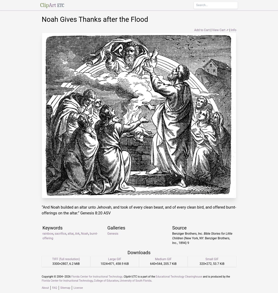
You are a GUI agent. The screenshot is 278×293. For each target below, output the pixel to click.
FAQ (54, 287)
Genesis (112, 233)
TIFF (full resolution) (66, 259)
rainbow (47, 233)
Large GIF (114, 259)
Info (233, 30)
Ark (77, 233)
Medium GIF (163, 259)
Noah (84, 233)
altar (71, 233)
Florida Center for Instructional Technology (96, 276)
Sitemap (65, 287)
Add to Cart (202, 30)
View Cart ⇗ (220, 30)
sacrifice (60, 233)
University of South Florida (135, 280)
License (78, 287)
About (45, 287)
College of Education (106, 280)
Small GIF (212, 259)
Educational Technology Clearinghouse (179, 276)
